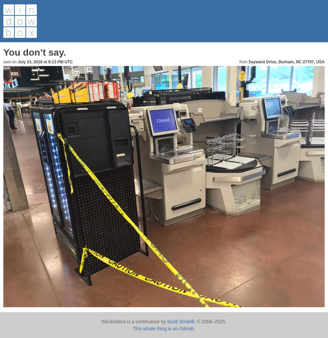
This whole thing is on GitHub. (164, 328)
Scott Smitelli (180, 321)
